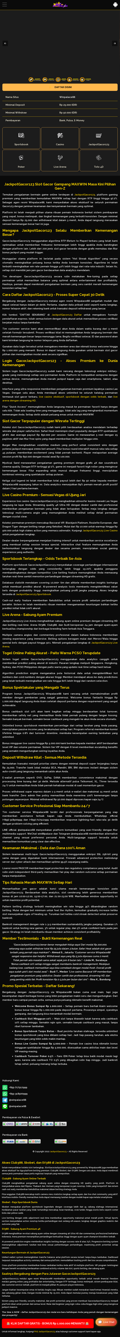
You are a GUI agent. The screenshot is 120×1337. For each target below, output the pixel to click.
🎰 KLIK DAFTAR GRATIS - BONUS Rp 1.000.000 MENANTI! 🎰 (48, 1323)
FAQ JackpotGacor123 (44, 1331)
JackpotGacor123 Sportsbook (33, 594)
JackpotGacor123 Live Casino (100, 530)
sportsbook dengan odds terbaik (86, 396)
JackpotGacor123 (84, 194)
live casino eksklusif (51, 396)
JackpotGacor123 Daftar (67, 314)
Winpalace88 (67, 97)
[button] (4, 4)
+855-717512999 (14, 1087)
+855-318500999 (14, 1093)
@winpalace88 (14, 1100)
